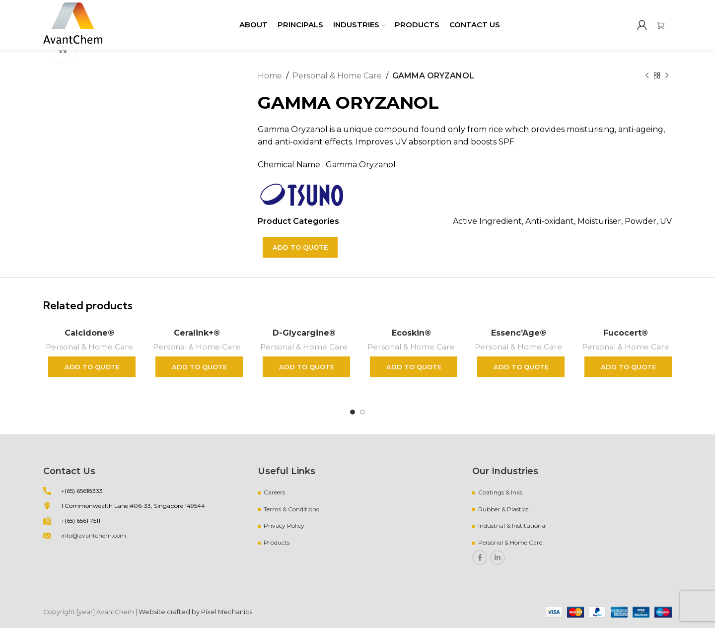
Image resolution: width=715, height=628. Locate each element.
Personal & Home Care (337, 75)
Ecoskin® (411, 333)
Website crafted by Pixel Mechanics (195, 612)
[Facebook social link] (479, 557)
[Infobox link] (664, 24)
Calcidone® (89, 333)
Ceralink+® (197, 333)
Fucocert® (625, 333)
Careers (274, 492)
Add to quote (300, 247)
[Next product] (667, 76)
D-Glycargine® (304, 333)
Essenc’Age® (518, 333)
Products (276, 542)
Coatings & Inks (500, 492)
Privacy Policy (284, 525)
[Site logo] (72, 24)
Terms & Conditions (291, 509)
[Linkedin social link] (497, 557)
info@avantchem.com (93, 535)
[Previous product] (647, 76)
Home (270, 75)
